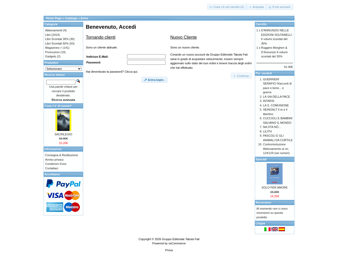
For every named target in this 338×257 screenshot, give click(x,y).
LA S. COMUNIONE (276, 105)
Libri (48, 34)
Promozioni (52, 52)
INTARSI (268, 100)
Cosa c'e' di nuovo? (58, 105)
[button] (227, 7)
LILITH (267, 131)
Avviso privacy (54, 159)
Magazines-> (53, 47)
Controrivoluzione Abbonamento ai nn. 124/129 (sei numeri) (276, 149)
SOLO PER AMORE (274, 187)
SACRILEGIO (63, 134)
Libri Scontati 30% (57, 39)
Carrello (261, 24)
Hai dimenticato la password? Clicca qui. (112, 71)
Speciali (261, 159)
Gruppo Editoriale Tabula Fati (180, 239)
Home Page (54, 18)
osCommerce (177, 243)
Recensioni (263, 202)
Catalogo (71, 18)
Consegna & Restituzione (61, 155)
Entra (84, 18)
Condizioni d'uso (55, 163)
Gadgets (50, 56)
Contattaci (51, 168)
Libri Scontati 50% (57, 43)
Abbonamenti (53, 30)
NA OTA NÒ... (272, 126)
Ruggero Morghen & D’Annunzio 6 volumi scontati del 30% (274, 52)
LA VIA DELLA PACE (276, 96)
